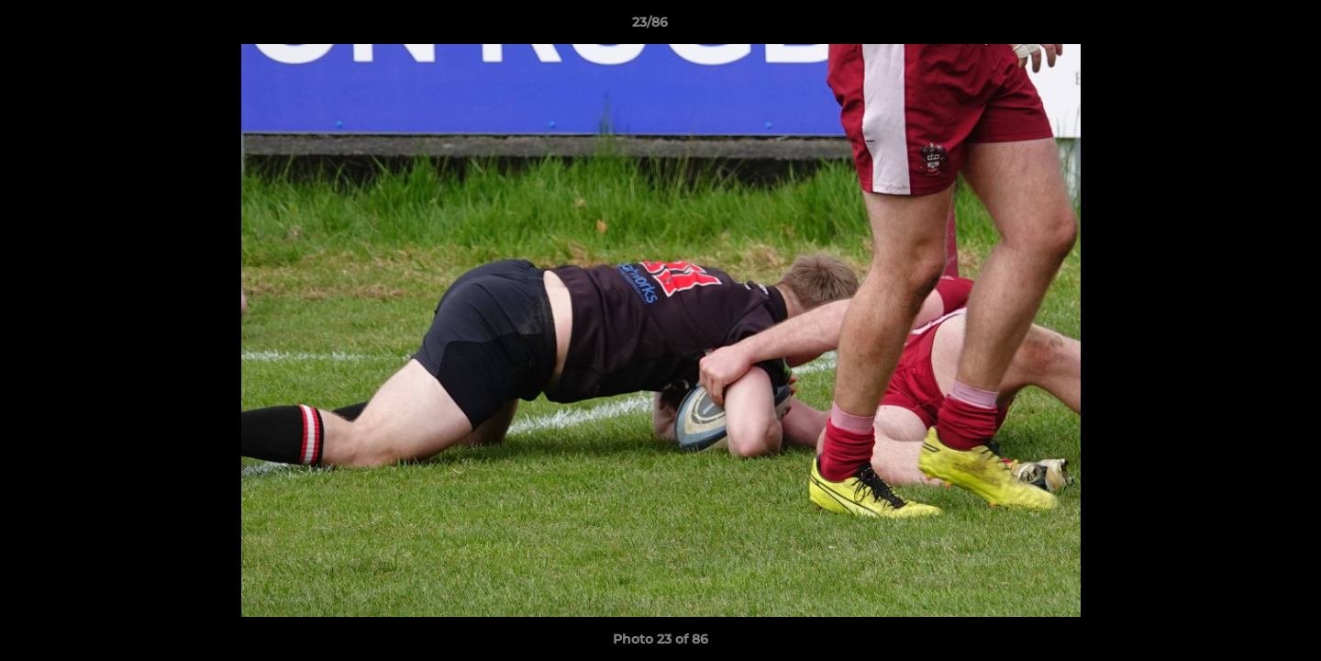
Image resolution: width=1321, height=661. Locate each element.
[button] (1244, 26)
